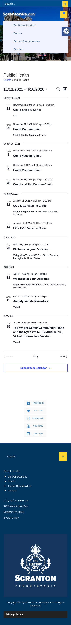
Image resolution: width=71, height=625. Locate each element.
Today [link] (35, 356)
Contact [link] (18, 49)
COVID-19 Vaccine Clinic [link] (30, 205)
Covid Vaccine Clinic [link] (27, 129)
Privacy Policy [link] (14, 614)
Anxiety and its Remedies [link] (30, 301)
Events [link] (17, 33)
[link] (66, 31)
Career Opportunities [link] (26, 41)
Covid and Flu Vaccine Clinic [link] (32, 184)
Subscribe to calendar (33, 367)
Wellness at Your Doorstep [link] (31, 278)
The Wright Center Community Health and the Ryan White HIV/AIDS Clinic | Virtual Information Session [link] (38, 332)
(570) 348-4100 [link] (11, 517)
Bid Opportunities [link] (24, 25)
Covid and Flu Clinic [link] (27, 109)
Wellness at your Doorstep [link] (31, 249)
